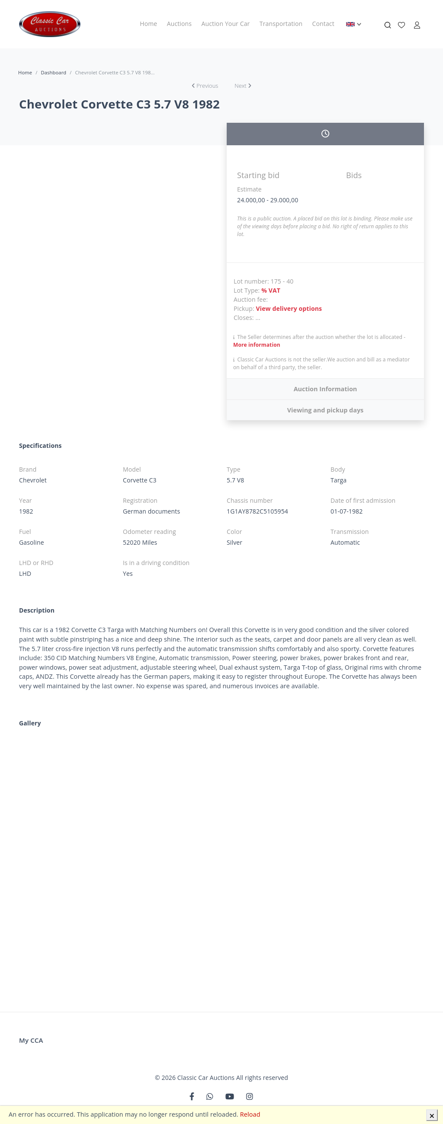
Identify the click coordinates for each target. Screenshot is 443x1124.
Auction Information (325, 389)
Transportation (281, 23)
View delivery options (289, 308)
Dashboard (53, 72)
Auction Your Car (226, 23)
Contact (323, 23)
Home (148, 23)
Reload (250, 1114)
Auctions (179, 23)
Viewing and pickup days (325, 410)
